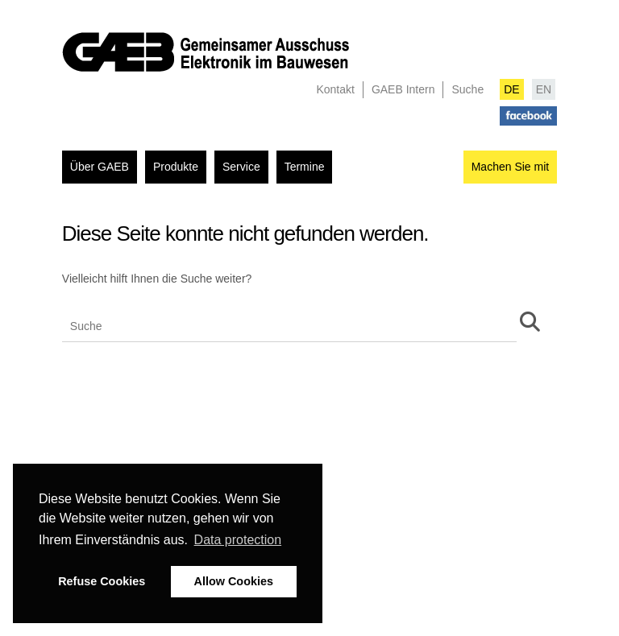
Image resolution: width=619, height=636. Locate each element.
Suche (467, 89)
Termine (305, 166)
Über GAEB (99, 166)
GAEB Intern (403, 89)
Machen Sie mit (510, 166)
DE (511, 89)
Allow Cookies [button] (233, 581)
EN (543, 89)
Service (241, 166)
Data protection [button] (238, 540)
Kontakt (335, 89)
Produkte (175, 166)
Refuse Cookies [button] (101, 581)
